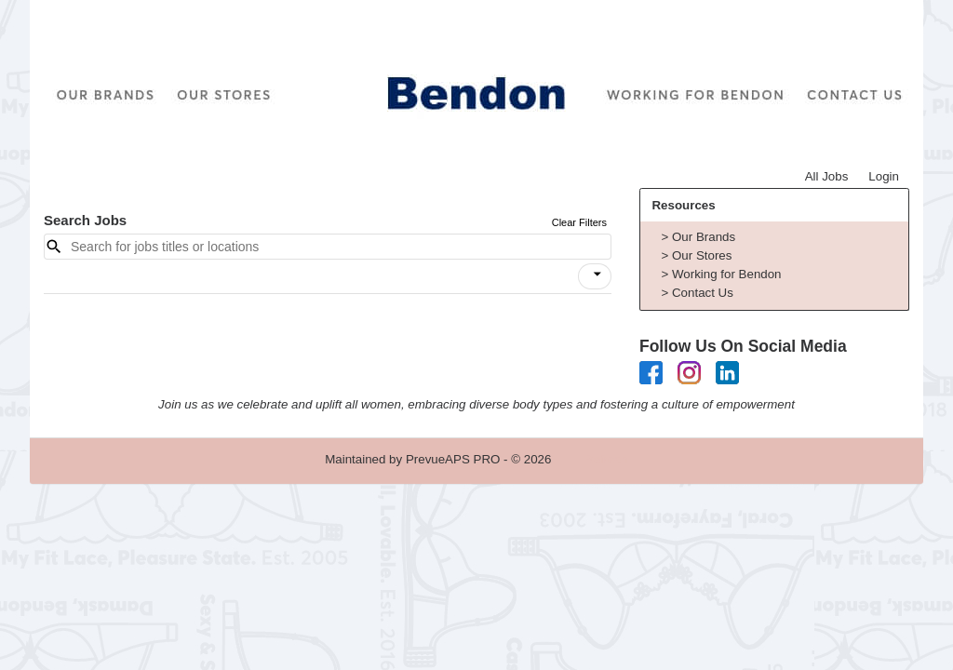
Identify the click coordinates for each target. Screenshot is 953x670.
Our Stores (702, 255)
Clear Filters (579, 222)
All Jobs (827, 176)
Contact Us (702, 293)
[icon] (597, 274)
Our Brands (703, 237)
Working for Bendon (727, 274)
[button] (594, 276)
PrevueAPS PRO (453, 459)
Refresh (606, 459)
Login (883, 176)
